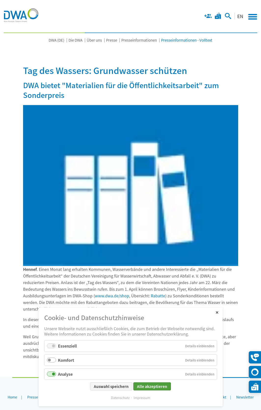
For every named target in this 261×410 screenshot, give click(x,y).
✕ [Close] (217, 312)
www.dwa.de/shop (112, 296)
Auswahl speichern (111, 386)
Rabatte (158, 296)
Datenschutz (120, 397)
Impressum (142, 397)
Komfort (66, 360)
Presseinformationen (139, 40)
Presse (111, 40)
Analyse (65, 374)
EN (240, 16)
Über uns (94, 40)
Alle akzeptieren (152, 386)
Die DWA (75, 40)
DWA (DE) (56, 40)
